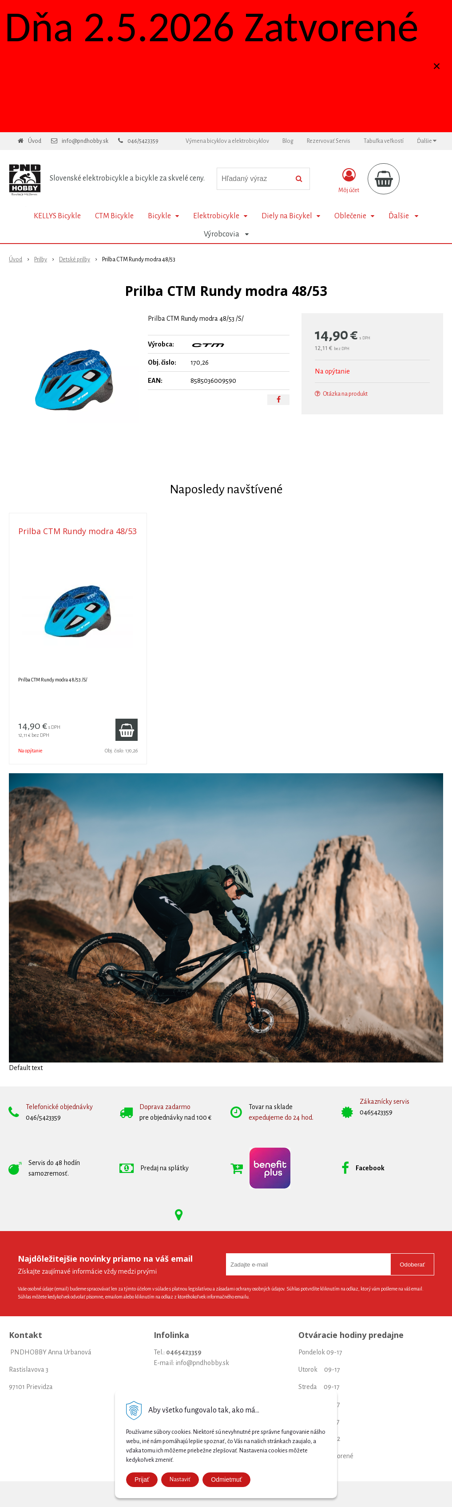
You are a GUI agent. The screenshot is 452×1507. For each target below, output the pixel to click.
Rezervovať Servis (328, 141)
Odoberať (412, 1264)
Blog (287, 141)
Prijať (142, 1479)
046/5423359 (143, 141)
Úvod (34, 141)
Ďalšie (426, 141)
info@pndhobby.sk (85, 141)
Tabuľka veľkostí (384, 141)
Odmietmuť (226, 1479)
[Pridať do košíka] (126, 730)
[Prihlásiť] (348, 180)
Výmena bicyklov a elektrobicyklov (227, 141)
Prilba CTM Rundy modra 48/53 (77, 531)
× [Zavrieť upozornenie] (437, 66)
